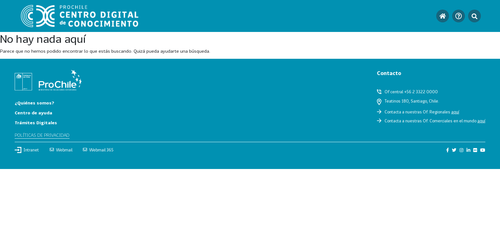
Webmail (61, 149)
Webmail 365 (98, 149)
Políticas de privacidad (42, 135)
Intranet (27, 150)
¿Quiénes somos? (34, 102)
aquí (455, 111)
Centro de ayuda (33, 112)
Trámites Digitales (36, 122)
